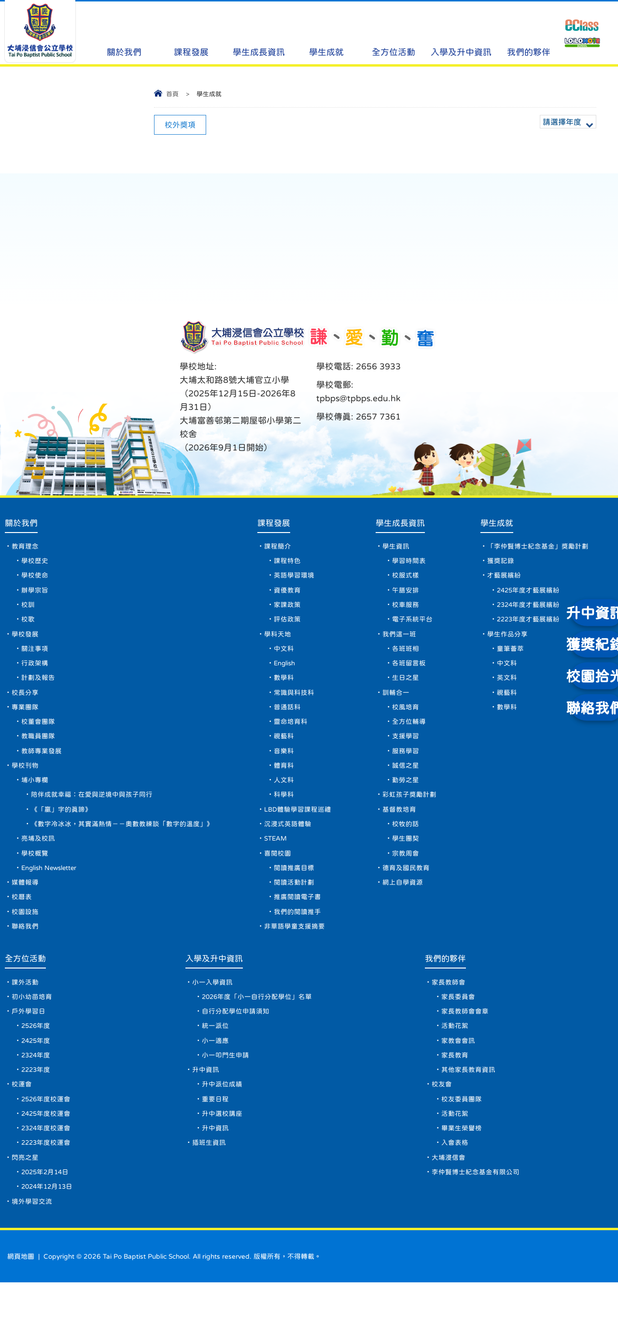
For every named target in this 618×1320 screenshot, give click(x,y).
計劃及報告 (38, 686)
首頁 (172, 94)
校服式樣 (406, 578)
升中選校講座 (224, 1145)
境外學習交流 (32, 1238)
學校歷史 (34, 563)
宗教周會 (406, 872)
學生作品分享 (507, 640)
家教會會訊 (460, 1068)
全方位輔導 (409, 733)
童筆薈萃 (510, 655)
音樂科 (284, 763)
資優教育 (287, 593)
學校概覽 (34, 872)
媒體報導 (25, 902)
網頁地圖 (20, 1294)
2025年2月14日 (46, 1207)
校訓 (28, 609)
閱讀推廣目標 (294, 887)
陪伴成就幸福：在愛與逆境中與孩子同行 (92, 810)
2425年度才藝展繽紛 (529, 593)
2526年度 (36, 1053)
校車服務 (406, 609)
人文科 (284, 794)
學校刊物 (25, 779)
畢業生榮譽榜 (463, 1161)
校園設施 (25, 933)
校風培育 (406, 717)
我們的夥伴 (529, 33)
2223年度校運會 (46, 1176)
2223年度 (36, 1099)
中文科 (284, 655)
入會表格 (456, 1176)
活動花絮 (456, 1053)
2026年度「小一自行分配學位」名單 (260, 1022)
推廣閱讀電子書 (297, 918)
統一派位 (217, 1053)
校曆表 (22, 918)
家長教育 (456, 1084)
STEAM (276, 856)
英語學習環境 (294, 578)
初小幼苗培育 (32, 1022)
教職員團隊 (38, 748)
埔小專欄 (34, 794)
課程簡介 (277, 547)
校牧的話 (406, 841)
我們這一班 (400, 640)
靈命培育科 (291, 733)
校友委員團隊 (463, 1130)
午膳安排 (406, 593)
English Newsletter (52, 887)
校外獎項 (180, 124)
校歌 (28, 624)
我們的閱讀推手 (297, 933)
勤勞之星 (406, 794)
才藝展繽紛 (504, 578)
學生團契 (406, 856)
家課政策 (287, 609)
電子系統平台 (413, 624)
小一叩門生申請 (227, 1084)
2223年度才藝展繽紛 (529, 624)
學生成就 (326, 33)
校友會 (444, 1114)
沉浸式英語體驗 (287, 841)
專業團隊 (25, 717)
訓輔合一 (396, 702)
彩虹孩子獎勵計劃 (410, 810)
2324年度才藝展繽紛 (529, 609)
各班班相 (406, 655)
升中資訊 (207, 1099)
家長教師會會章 (467, 1037)
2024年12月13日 (48, 1223)
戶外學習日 (28, 1037)
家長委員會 (460, 1022)
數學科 (284, 686)
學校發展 (25, 640)
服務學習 (406, 763)
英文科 (507, 686)
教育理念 (25, 547)
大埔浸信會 (450, 1192)
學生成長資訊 (259, 33)
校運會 (22, 1114)
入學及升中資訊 (461, 33)
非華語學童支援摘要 (294, 949)
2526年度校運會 (46, 1130)
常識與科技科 (294, 702)
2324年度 (36, 1084)
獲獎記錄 (500, 563)
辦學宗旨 (34, 593)
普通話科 (287, 717)
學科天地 (277, 640)
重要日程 (217, 1130)
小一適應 (217, 1068)
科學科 (284, 810)
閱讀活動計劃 (294, 902)
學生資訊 (396, 547)
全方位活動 (394, 33)
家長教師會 (450, 1006)
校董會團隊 (38, 733)
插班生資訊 (211, 1176)
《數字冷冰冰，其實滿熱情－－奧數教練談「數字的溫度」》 (122, 841)
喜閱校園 (277, 872)
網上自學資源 (403, 902)
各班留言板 (409, 671)
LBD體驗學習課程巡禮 (298, 825)
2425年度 (36, 1068)
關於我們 (124, 33)
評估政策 (287, 624)
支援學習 (406, 748)
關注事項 (34, 655)
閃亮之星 (25, 1192)
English (286, 671)
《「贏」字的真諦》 (61, 825)
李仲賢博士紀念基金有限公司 (477, 1207)
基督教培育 (400, 825)
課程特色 (287, 563)
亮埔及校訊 (38, 856)
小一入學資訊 (214, 1006)
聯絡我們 (25, 949)
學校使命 (34, 578)
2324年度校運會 (46, 1161)
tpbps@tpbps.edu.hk (358, 398)
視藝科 (284, 748)
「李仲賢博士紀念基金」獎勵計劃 (538, 547)
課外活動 (25, 1006)
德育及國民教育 (406, 887)
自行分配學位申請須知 (237, 1037)
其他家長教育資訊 (470, 1099)
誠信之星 (406, 779)
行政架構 (34, 671)
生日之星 (406, 686)
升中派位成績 (224, 1114)
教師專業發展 (41, 763)
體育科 (284, 779)
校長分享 (25, 702)
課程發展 (191, 33)
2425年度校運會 (46, 1145)
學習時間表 (409, 563)
